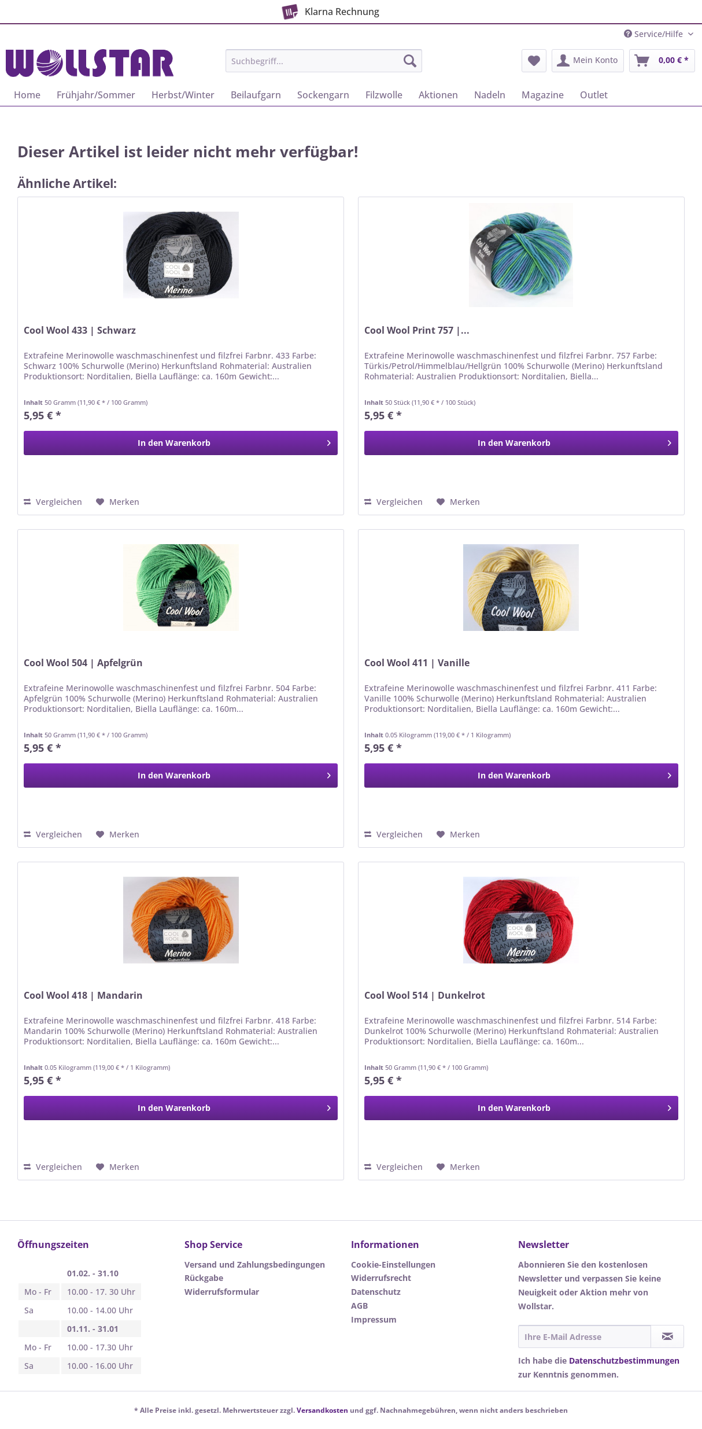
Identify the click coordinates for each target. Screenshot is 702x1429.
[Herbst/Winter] (183, 95)
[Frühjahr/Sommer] (96, 95)
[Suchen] (410, 60)
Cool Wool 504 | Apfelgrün (83, 663)
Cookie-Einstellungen (393, 1264)
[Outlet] (594, 95)
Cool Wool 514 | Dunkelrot (424, 995)
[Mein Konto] (588, 60)
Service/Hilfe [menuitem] (654, 33)
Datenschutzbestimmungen (624, 1360)
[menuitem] (324, 66)
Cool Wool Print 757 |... (417, 330)
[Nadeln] (489, 95)
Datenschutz (376, 1291)
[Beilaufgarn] (256, 95)
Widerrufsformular (221, 1291)
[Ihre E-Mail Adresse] (585, 1336)
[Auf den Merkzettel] (117, 502)
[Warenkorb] (662, 60)
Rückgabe (203, 1277)
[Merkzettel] (534, 60)
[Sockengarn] (323, 95)
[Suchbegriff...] (324, 60)
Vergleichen (53, 501)
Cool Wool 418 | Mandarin (83, 995)
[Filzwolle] (384, 95)
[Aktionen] (438, 95)
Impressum (374, 1319)
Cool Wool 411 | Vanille (417, 663)
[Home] (27, 95)
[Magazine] (542, 95)
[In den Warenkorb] (181, 443)
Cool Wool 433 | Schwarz (80, 330)
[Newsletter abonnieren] (667, 1336)
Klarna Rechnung (329, 10)
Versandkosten (322, 1410)
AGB (359, 1305)
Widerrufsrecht (381, 1277)
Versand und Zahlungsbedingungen (254, 1264)
